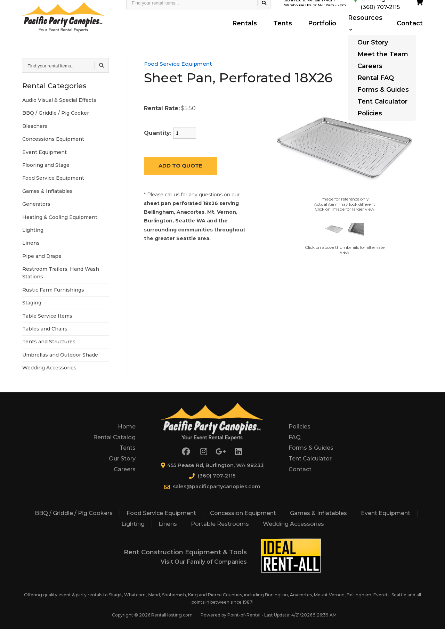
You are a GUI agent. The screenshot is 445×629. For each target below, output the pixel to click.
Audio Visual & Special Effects (59, 100)
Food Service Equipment (53, 178)
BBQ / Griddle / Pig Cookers (74, 513)
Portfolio (319, 30)
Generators (36, 204)
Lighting (32, 230)
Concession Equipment (243, 513)
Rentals (246, 30)
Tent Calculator (310, 458)
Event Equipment (44, 152)
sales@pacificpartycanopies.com (212, 486)
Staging (31, 303)
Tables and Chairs (44, 329)
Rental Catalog (114, 437)
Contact (409, 30)
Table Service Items (47, 316)
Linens (31, 243)
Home (127, 426)
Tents (281, 30)
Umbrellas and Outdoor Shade (60, 355)
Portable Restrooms (220, 524)
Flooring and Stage (46, 165)
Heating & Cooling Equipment (59, 217)
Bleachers (35, 126)
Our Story (122, 458)
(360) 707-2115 (212, 475)
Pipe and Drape (42, 256)
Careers (125, 469)
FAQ (295, 437)
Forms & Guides (311, 447)
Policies (299, 426)
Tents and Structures (48, 341)
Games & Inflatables (47, 191)
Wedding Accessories (49, 368)
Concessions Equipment (53, 139)
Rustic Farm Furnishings (53, 290)
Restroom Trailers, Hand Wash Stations (60, 273)
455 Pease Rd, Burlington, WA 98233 (212, 465)
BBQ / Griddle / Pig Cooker (55, 113)
